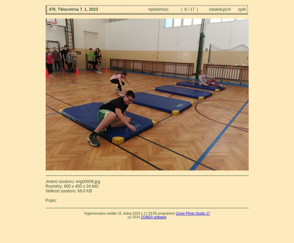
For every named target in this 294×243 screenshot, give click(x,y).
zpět (242, 9)
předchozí (158, 9)
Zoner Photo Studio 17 (193, 213)
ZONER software (153, 217)
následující (219, 9)
